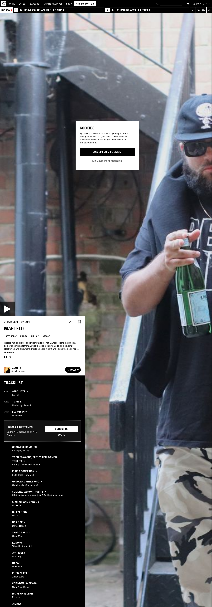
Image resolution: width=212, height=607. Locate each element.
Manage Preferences (107, 161)
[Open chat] (188, 3)
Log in (61, 434)
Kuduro (24, 336)
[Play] (7, 309)
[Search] (157, 4)
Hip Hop (35, 336)
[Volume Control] (209, 10)
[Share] (71, 322)
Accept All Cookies (107, 151)
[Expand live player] (192, 10)
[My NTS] (198, 3)
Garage (46, 336)
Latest (22, 3)
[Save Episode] (79, 322)
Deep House (11, 336)
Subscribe (61, 428)
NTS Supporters (85, 3)
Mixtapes (52, 3)
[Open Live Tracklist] (203, 10)
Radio (12, 3)
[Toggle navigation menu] (208, 3)
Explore (34, 3)
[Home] (3, 3)
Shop (69, 3)
